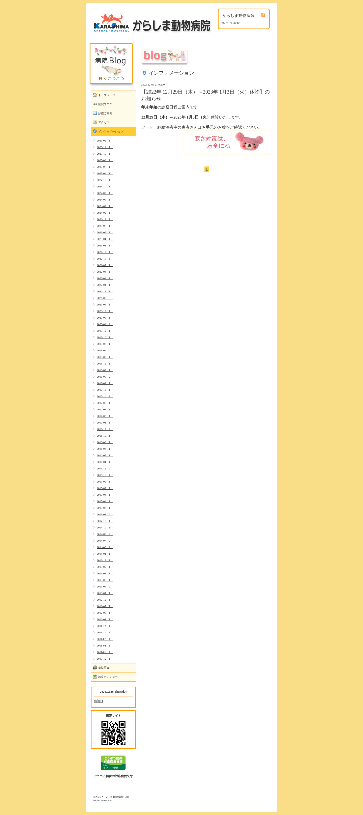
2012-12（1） (105, 599)
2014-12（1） (105, 520)
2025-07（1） (105, 166)
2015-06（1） (105, 494)
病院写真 (103, 667)
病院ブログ (105, 104)
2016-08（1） (105, 442)
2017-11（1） (105, 396)
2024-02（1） (105, 212)
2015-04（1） (105, 501)
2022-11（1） (105, 258)
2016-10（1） (105, 435)
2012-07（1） (105, 606)
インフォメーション (110, 131)
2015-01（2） (105, 514)
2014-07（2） (105, 540)
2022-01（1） (105, 284)
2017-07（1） (105, 409)
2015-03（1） (105, 507)
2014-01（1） (105, 553)
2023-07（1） (105, 225)
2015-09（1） (105, 481)
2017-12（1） (105, 389)
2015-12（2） (105, 468)
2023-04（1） (105, 238)
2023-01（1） (105, 245)
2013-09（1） (105, 566)
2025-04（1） (105, 173)
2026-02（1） (105, 140)
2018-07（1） (105, 370)
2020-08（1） (105, 317)
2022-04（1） (105, 278)
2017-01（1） (105, 422)
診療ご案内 (105, 113)
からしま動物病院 (113, 796)
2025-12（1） (105, 147)
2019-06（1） (105, 343)
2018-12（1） (105, 363)
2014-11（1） (105, 527)
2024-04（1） (105, 206)
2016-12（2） (105, 429)
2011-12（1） (105, 625)
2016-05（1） (105, 455)
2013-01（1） (105, 593)
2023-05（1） (105, 232)
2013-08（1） (105, 573)
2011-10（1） (105, 632)
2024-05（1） (105, 199)
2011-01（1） (105, 652)
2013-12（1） (105, 560)
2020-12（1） (105, 311)
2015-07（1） (105, 488)
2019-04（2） (105, 350)
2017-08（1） (105, 402)
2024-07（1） (105, 192)
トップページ (106, 95)
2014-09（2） (105, 534)
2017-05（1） (105, 415)
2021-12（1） (105, 291)
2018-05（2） (105, 376)
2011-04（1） (105, 645)
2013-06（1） (105, 579)
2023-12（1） (105, 219)
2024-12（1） (105, 179)
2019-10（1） (105, 337)
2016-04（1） (105, 461)
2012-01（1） (105, 619)
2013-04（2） (105, 586)
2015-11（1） (105, 474)
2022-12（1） (105, 252)
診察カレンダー (108, 676)
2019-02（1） (105, 356)
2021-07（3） (105, 297)
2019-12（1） (105, 330)
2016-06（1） (105, 448)
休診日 (98, 701)
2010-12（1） (105, 658)
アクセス (103, 122)
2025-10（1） (105, 153)
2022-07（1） (105, 265)
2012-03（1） (105, 612)
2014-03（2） (105, 547)
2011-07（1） (105, 638)
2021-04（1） (105, 304)
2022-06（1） (105, 271)
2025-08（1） (105, 160)
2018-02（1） (105, 383)
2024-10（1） (105, 186)
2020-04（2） (105, 324)
